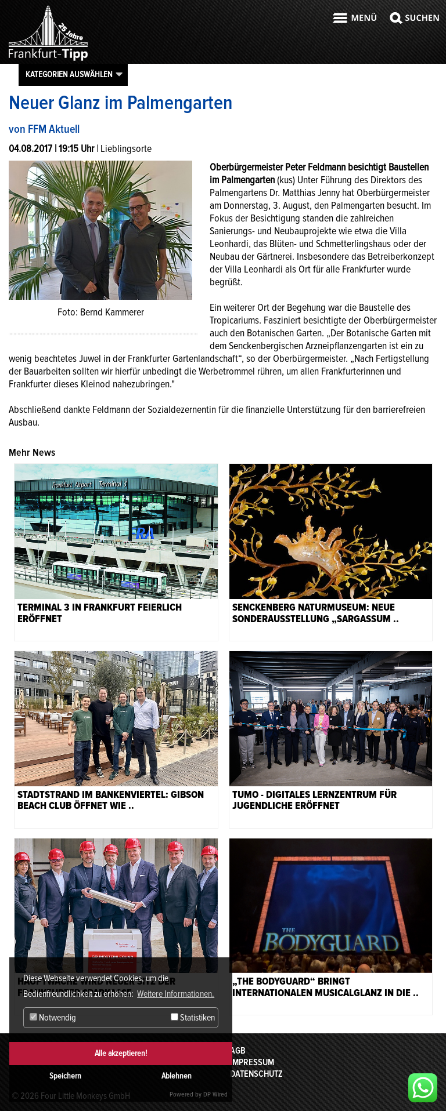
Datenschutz (256, 1074)
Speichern (65, 1076)
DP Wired (215, 1094)
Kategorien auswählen (69, 74)
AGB (238, 1050)
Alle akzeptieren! (121, 1053)
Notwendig (53, 1017)
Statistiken (193, 1017)
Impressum (252, 1062)
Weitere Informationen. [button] (175, 994)
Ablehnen (176, 1076)
